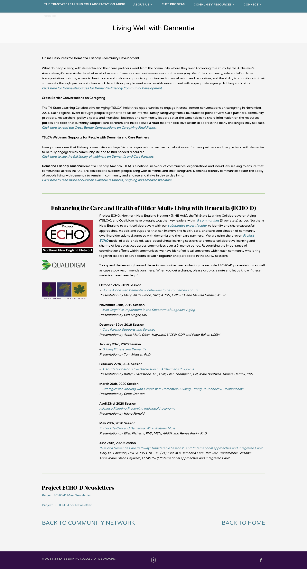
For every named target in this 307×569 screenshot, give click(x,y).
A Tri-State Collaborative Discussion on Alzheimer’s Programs (148, 369)
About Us (141, 4)
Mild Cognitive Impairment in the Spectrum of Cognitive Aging (148, 310)
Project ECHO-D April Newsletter (67, 505)
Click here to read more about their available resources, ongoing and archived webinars (106, 180)
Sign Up (50, 16)
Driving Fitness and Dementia (124, 349)
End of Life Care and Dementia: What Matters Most (137, 428)
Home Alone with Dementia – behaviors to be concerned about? (150, 290)
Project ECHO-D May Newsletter (66, 495)
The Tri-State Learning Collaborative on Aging (84, 4)
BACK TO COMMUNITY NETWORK (88, 523)
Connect (251, 4)
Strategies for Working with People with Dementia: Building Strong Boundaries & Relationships (172, 389)
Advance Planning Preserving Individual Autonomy (137, 409)
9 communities (208, 221)
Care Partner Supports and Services (128, 330)
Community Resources (213, 4)
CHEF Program (173, 4)
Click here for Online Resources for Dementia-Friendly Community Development (102, 88)
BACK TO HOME (243, 523)
